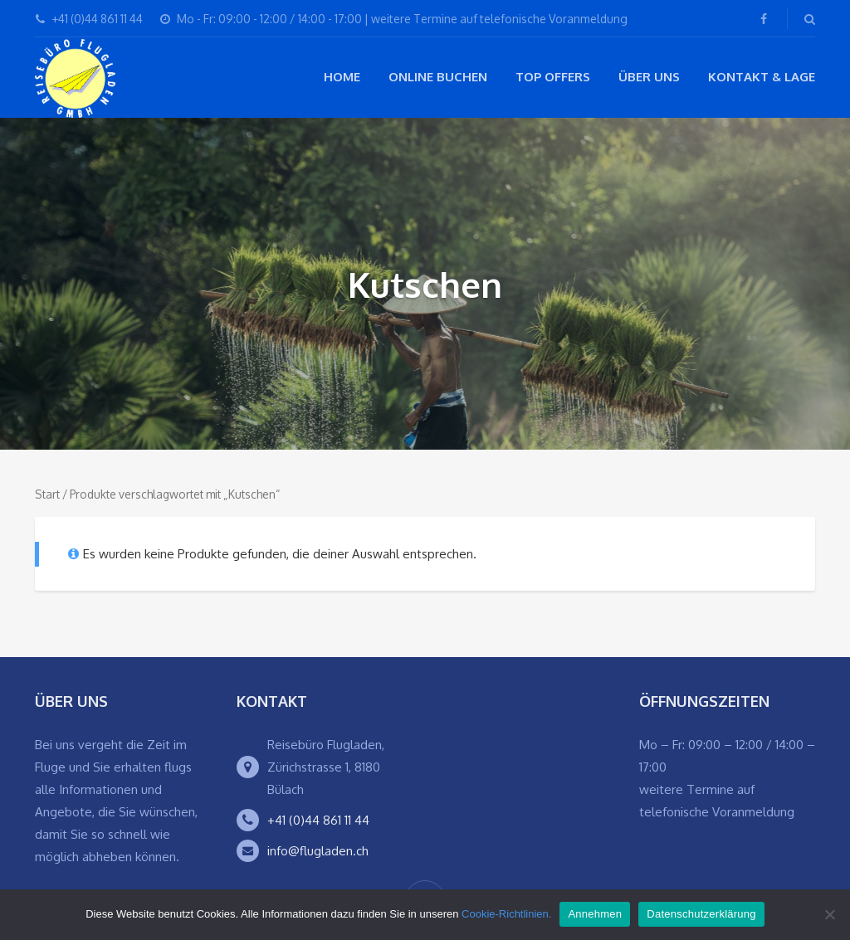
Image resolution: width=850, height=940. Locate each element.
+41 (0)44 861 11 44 (318, 820)
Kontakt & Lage (761, 77)
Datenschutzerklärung (701, 914)
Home (342, 77)
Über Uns (649, 77)
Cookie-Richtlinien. (506, 914)
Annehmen (595, 914)
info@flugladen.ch (318, 851)
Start (47, 494)
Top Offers (552, 77)
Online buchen (437, 77)
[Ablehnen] (829, 914)
